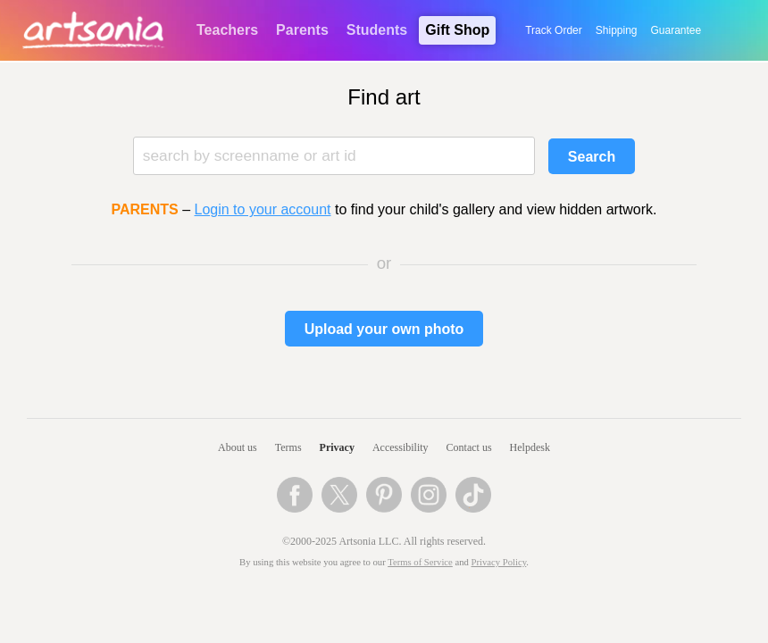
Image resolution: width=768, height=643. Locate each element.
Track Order (553, 30)
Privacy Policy (499, 562)
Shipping (617, 30)
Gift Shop (457, 30)
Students (376, 30)
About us (237, 447)
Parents (302, 30)
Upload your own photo (384, 329)
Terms (288, 447)
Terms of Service (420, 562)
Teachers (227, 30)
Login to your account (263, 209)
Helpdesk (530, 447)
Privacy (337, 447)
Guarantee (676, 30)
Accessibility (400, 447)
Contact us (469, 447)
